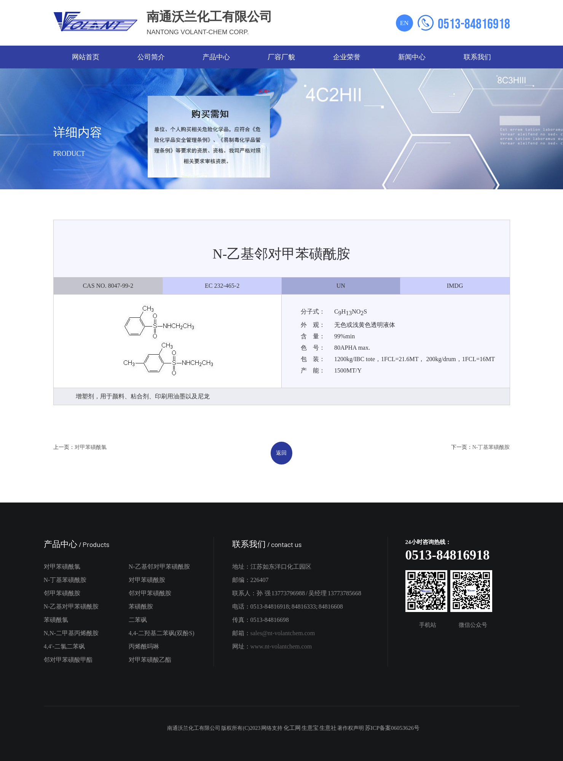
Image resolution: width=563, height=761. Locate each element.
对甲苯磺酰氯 (91, 447)
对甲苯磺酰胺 (147, 580)
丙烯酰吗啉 (144, 646)
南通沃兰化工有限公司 (193, 728)
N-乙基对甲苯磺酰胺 (71, 606)
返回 (281, 453)
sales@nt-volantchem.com (282, 633)
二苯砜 (138, 620)
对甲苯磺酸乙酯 (150, 659)
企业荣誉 (346, 57)
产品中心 (216, 57)
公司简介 (151, 57)
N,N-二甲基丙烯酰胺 (71, 633)
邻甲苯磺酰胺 (62, 593)
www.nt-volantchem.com (281, 646)
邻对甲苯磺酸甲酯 (68, 659)
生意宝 (310, 728)
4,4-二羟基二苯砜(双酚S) (162, 633)
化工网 (292, 728)
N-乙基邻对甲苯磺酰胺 (159, 566)
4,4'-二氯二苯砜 (64, 646)
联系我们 (477, 57)
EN (404, 23)
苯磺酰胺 (141, 606)
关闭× (263, 90)
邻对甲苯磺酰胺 (150, 593)
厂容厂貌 (281, 57)
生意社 (328, 728)
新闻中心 (412, 57)
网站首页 (85, 57)
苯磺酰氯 (56, 620)
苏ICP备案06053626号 (392, 728)
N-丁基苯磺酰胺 (491, 447)
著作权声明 (350, 728)
